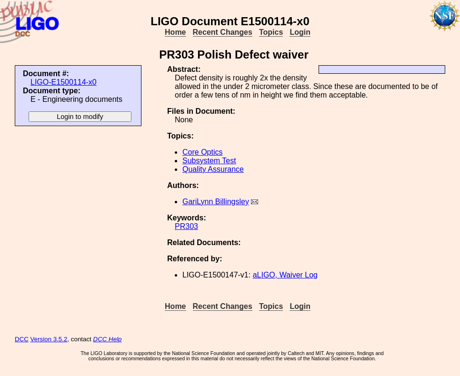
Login (300, 32)
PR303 (186, 226)
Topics (271, 32)
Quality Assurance (213, 169)
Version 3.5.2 (49, 339)
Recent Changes (222, 32)
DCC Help (107, 339)
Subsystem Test (209, 161)
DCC (22, 339)
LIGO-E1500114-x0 (63, 82)
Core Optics (202, 152)
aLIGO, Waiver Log (285, 275)
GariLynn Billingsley (215, 202)
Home (175, 32)
